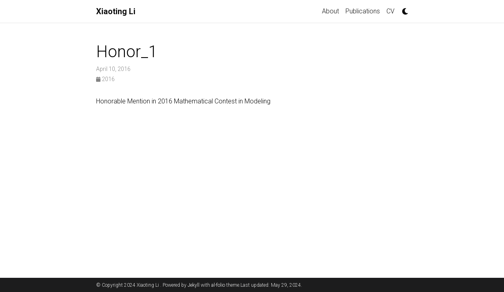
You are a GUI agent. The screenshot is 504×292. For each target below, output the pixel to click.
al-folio (218, 285)
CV (390, 11)
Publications (362, 11)
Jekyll (193, 285)
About (330, 11)
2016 (105, 79)
